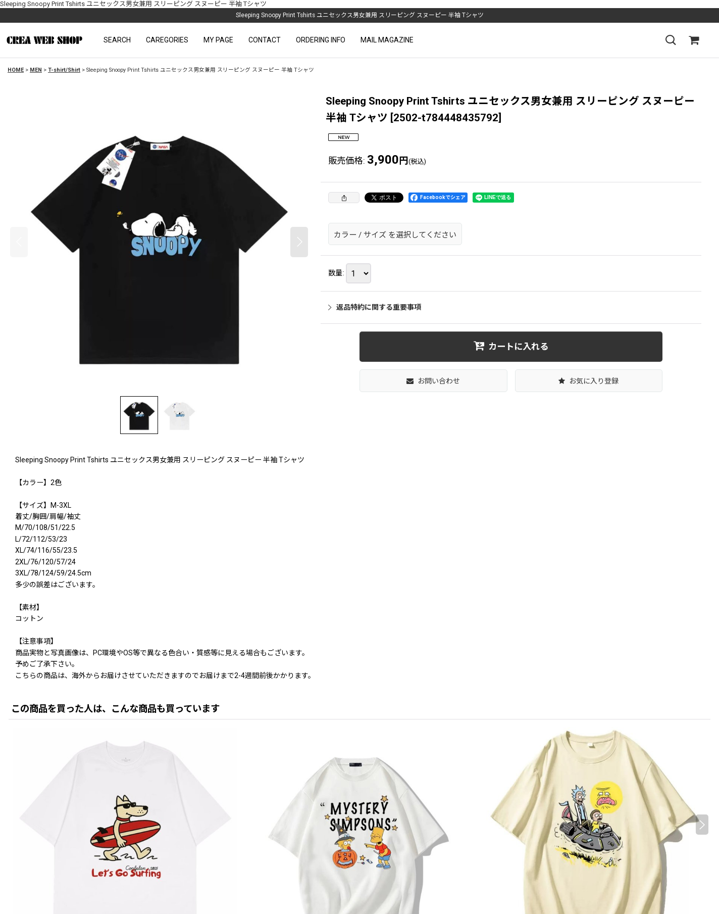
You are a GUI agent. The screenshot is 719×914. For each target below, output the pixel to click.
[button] (117, 40)
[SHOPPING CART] (694, 40)
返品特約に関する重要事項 (374, 307)
